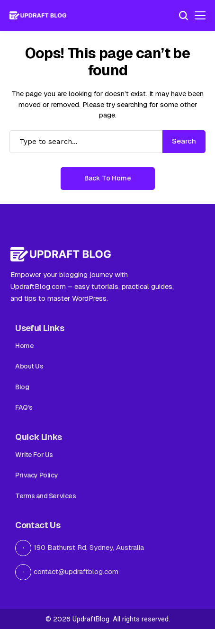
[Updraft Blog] (37, 15)
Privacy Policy (36, 475)
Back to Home (107, 178)
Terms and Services (45, 496)
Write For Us (34, 454)
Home (24, 345)
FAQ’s (24, 407)
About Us (29, 366)
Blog (22, 387)
